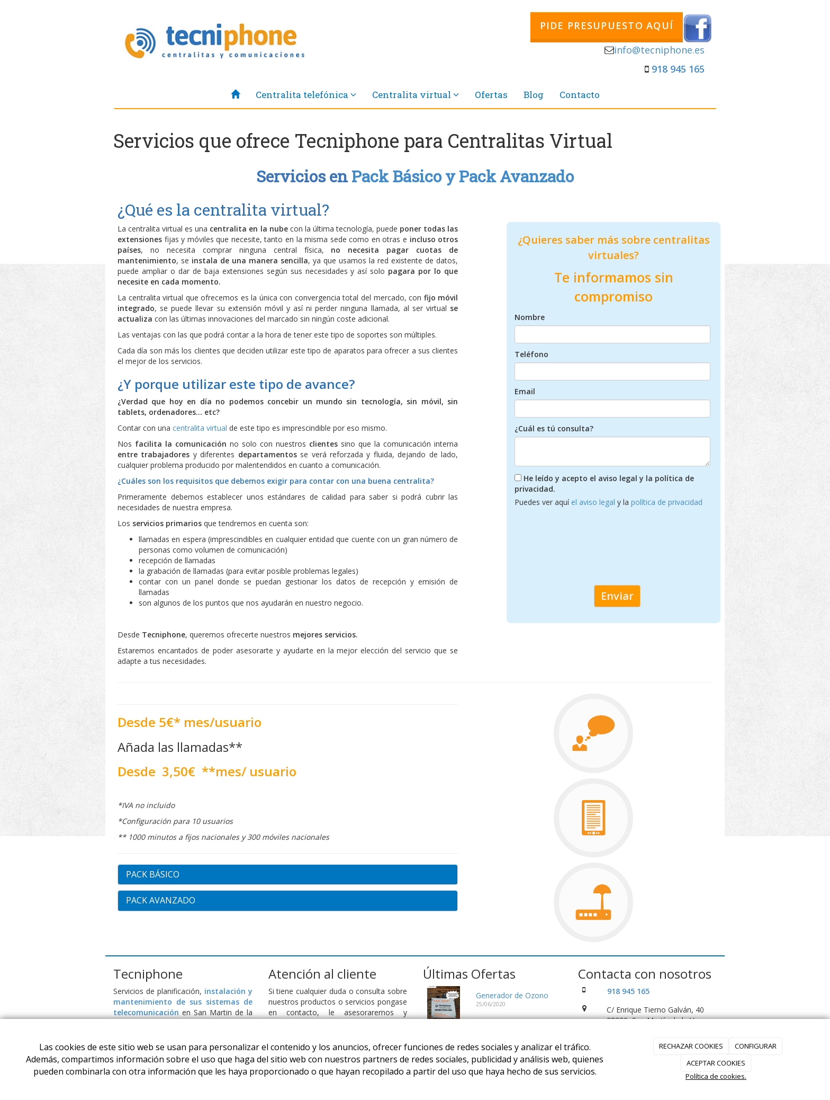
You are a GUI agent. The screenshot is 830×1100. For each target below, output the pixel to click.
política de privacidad (666, 502)
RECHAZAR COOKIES (691, 1046)
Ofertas (491, 94)
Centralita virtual (415, 94)
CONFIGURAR (756, 1046)
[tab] (287, 875)
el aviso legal (594, 502)
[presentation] (595, 550)
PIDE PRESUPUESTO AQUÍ (606, 25)
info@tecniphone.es (659, 49)
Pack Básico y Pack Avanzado (462, 176)
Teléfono (531, 354)
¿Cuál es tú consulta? (554, 428)
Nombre (530, 317)
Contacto (580, 94)
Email (525, 391)
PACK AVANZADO (160, 900)
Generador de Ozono (512, 995)
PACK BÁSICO (152, 874)
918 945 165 (678, 69)
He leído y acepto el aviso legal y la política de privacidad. (604, 483)
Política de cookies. (715, 1076)
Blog (534, 94)
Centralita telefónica (306, 94)
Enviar (617, 596)
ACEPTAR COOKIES (716, 1063)
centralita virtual (198, 428)
